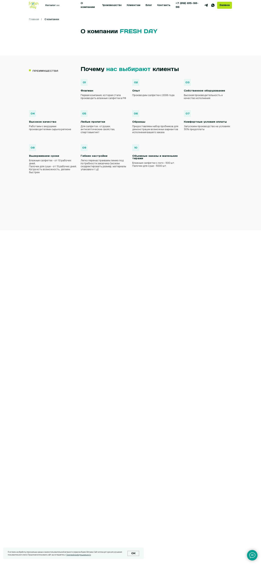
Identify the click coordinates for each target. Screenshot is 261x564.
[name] (130, 383)
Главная (34, 19)
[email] (130, 411)
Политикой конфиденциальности (78, 555)
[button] (224, 5)
